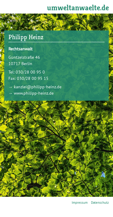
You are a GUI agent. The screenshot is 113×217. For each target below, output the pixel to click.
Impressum (80, 202)
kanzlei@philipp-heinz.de (37, 87)
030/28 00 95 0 (30, 72)
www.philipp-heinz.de (34, 93)
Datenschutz (100, 202)
